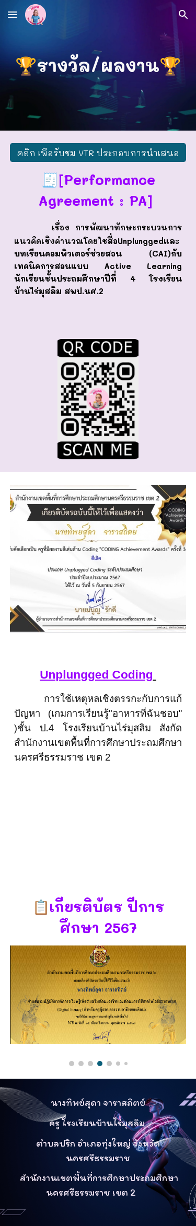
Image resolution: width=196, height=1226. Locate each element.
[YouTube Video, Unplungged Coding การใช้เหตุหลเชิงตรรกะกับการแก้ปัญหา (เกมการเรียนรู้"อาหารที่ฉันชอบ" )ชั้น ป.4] (98, 817)
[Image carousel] (98, 1006)
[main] (98, 65)
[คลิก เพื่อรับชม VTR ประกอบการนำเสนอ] (98, 153)
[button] (12, 14)
